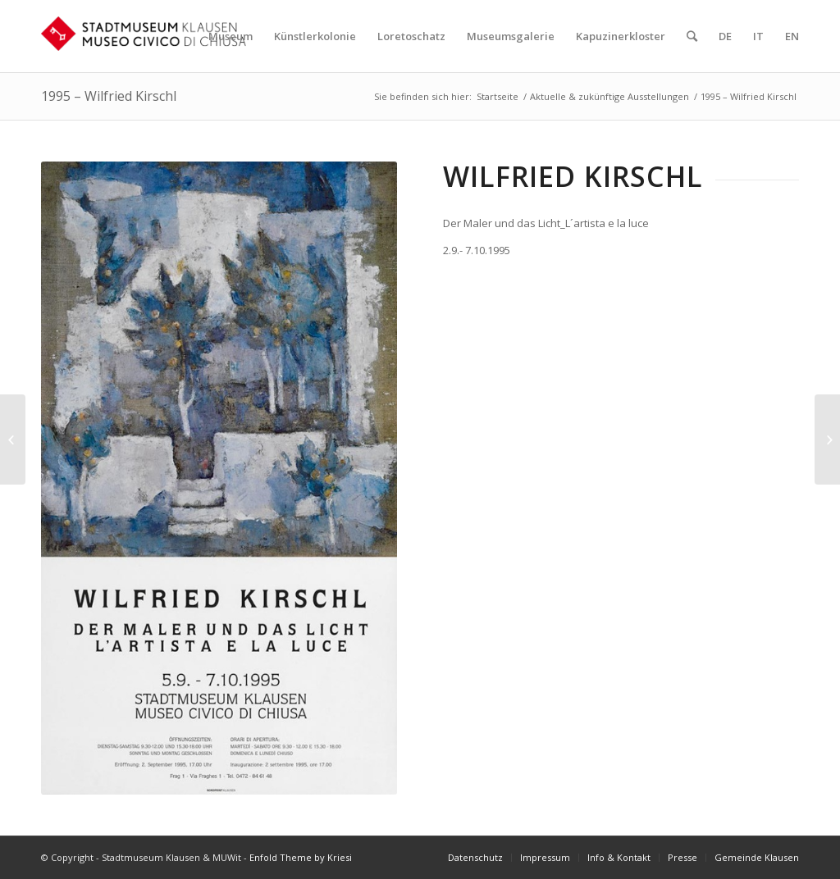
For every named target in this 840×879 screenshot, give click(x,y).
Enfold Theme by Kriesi (300, 857)
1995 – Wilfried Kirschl (108, 96)
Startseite (497, 96)
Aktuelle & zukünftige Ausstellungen (609, 96)
